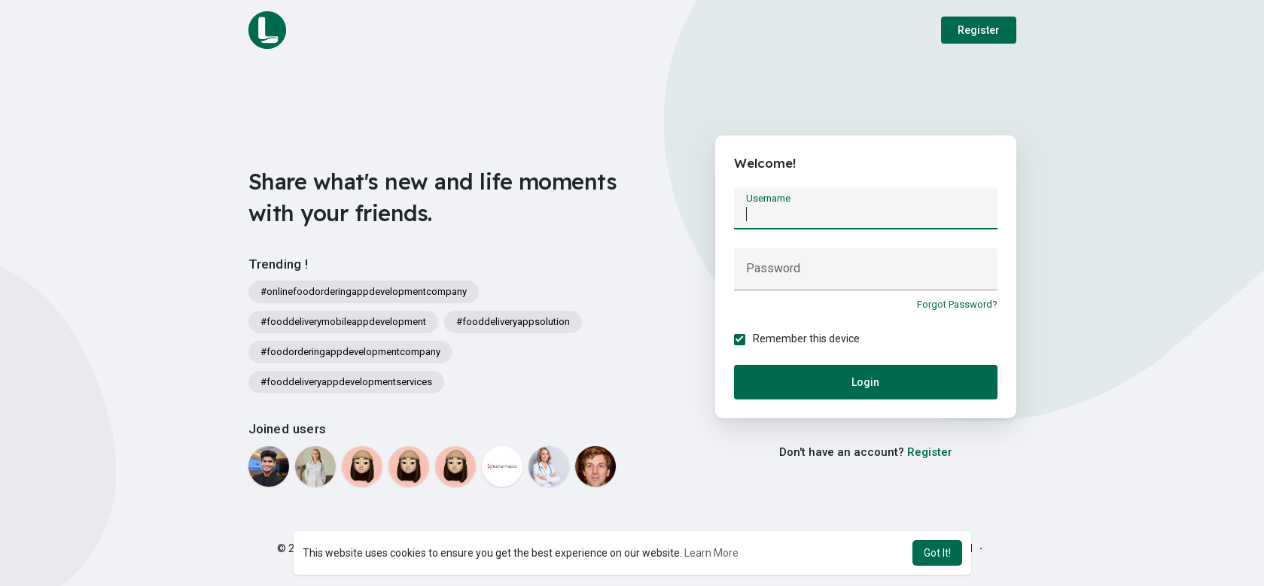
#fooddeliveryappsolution (513, 321)
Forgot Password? (957, 304)
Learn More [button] (711, 553)
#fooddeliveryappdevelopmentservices (346, 381)
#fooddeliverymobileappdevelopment (343, 321)
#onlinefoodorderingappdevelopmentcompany (363, 291)
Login (865, 382)
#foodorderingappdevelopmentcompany (350, 351)
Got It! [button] (937, 553)
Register (979, 30)
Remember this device (806, 338)
